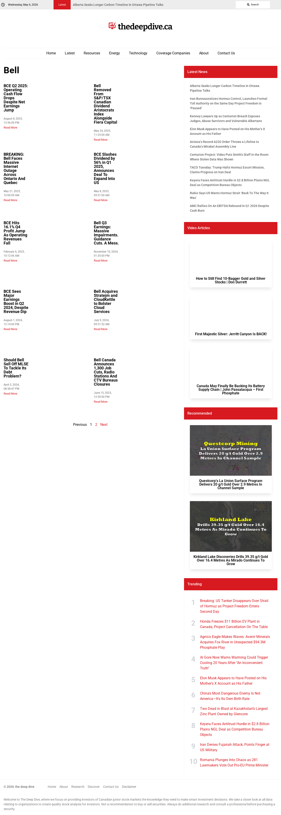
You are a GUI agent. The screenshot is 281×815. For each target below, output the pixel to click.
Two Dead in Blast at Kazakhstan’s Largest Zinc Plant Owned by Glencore (234, 711)
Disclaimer (129, 786)
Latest (70, 53)
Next (104, 424)
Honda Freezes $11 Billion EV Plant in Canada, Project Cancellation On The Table (234, 624)
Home (51, 53)
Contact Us (226, 53)
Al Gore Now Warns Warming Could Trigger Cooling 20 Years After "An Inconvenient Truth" (234, 662)
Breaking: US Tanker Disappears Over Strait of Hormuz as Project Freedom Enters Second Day (234, 606)
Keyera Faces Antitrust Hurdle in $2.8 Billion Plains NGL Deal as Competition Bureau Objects (234, 729)
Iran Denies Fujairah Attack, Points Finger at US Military (234, 747)
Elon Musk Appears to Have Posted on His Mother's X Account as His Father (233, 681)
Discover (94, 786)
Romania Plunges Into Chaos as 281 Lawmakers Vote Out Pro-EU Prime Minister (234, 762)
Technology (138, 53)
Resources (92, 53)
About (204, 53)
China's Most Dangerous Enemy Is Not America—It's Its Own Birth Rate (230, 696)
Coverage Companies (173, 53)
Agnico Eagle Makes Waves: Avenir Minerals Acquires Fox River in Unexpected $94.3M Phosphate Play (235, 642)
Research (77, 786)
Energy (114, 53)
